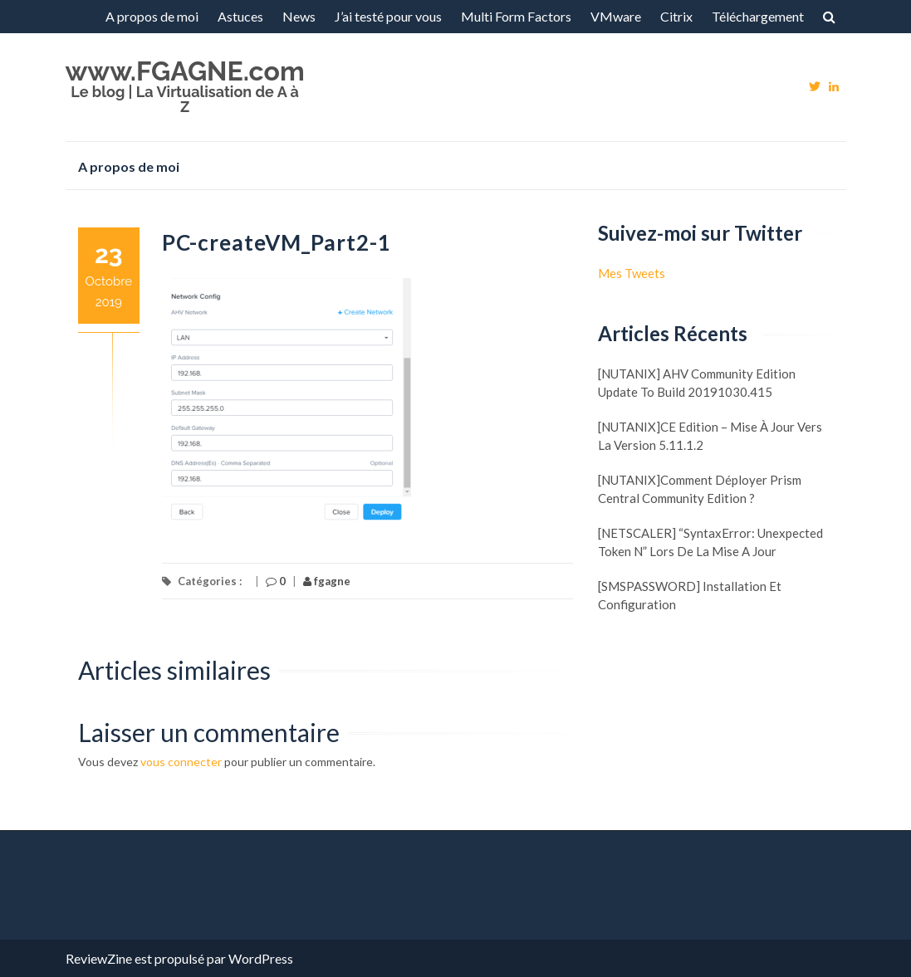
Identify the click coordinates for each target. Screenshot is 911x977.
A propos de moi (151, 16)
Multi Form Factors (516, 16)
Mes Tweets (631, 273)
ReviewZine (99, 958)
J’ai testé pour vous (388, 16)
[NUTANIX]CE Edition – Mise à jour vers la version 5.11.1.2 (710, 435)
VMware (615, 16)
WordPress (260, 958)
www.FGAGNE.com (185, 71)
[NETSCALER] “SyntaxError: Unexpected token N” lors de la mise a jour (710, 542)
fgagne (326, 581)
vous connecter (181, 762)
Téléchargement (758, 16)
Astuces (240, 16)
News (299, 16)
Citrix (676, 16)
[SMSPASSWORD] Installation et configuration (689, 595)
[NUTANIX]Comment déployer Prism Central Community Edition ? (699, 489)
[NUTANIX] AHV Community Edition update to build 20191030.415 (697, 382)
